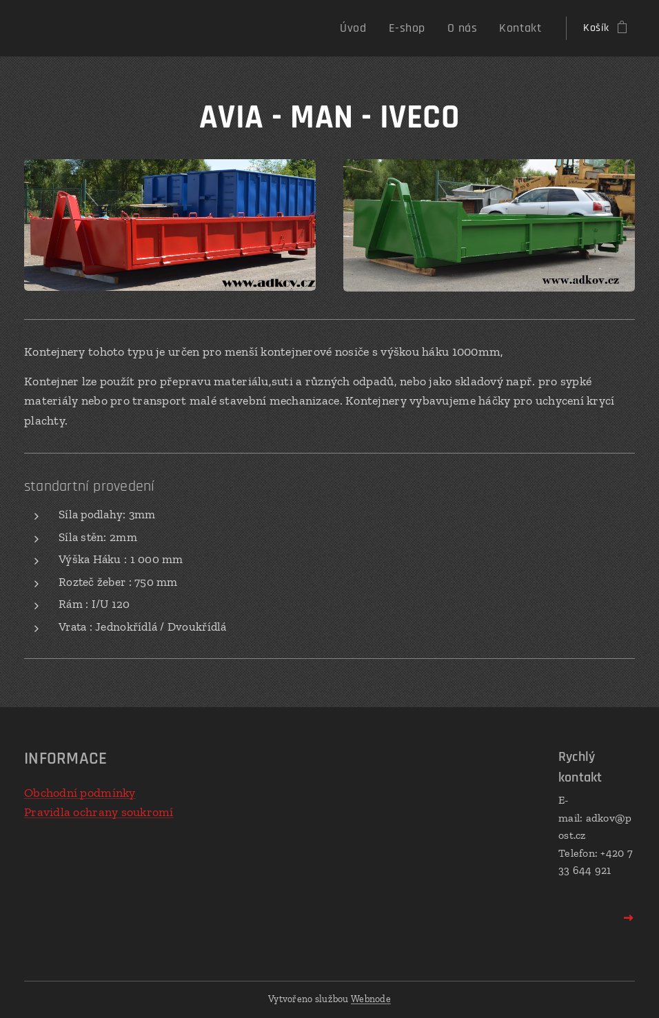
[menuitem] (370, 28)
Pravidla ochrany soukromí (99, 812)
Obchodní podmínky (80, 792)
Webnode (371, 999)
